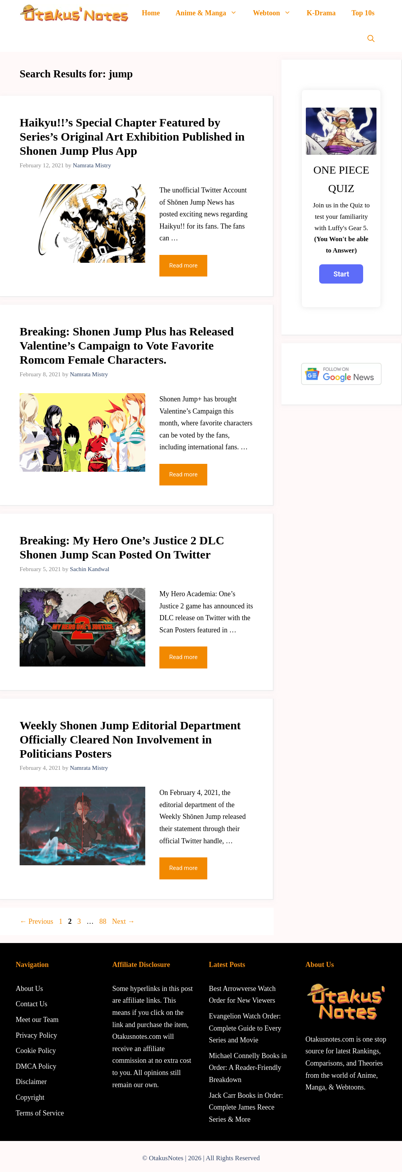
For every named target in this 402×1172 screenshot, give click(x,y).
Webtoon (276, 13)
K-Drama (321, 13)
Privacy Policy (36, 1035)
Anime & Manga (210, 13)
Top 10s (363, 13)
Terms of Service (40, 1113)
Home (151, 13)
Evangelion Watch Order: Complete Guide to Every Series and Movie (245, 1028)
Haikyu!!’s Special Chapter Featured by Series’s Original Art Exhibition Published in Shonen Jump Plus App (132, 136)
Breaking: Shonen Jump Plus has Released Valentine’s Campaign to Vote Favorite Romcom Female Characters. (127, 345)
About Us (29, 989)
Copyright (30, 1097)
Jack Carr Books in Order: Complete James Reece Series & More (246, 1107)
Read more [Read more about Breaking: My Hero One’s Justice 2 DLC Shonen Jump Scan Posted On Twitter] (183, 657)
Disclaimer (31, 1082)
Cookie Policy (36, 1051)
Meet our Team (37, 1020)
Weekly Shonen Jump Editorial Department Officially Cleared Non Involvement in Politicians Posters (130, 739)
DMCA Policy (36, 1066)
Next (123, 921)
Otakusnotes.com (329, 1039)
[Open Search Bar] (371, 39)
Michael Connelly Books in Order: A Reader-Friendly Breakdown (248, 1068)
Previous (36, 921)
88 (103, 921)
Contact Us (32, 1004)
